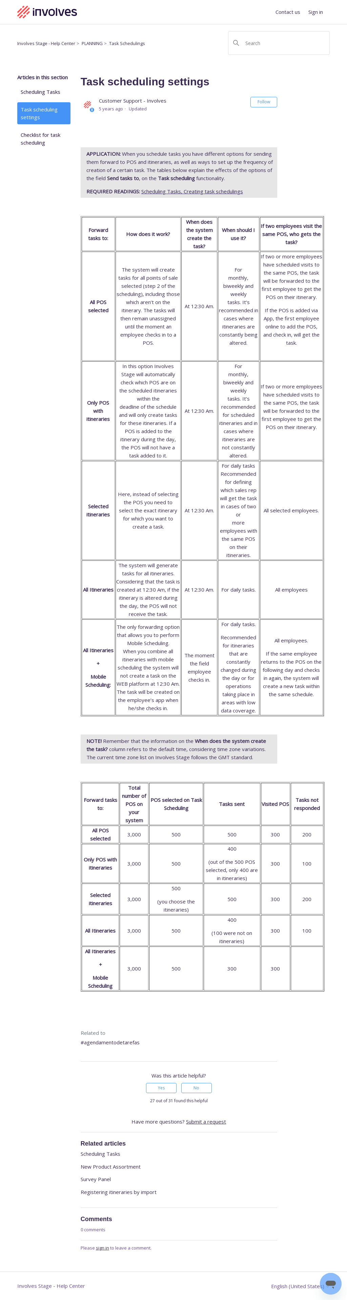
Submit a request (206, 1121)
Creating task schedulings (213, 191)
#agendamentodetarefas (110, 1042)
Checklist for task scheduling (40, 138)
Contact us (287, 11)
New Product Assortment (111, 1166)
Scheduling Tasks (40, 91)
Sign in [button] (315, 11)
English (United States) (300, 1286)
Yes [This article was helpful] (161, 1088)
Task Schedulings (127, 43)
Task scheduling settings (39, 113)
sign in (102, 1248)
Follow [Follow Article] (264, 102)
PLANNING (92, 43)
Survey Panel (96, 1179)
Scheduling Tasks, (162, 191)
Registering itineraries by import (119, 1192)
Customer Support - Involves (132, 100)
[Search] (279, 43)
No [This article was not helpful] (196, 1088)
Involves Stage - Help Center (46, 43)
